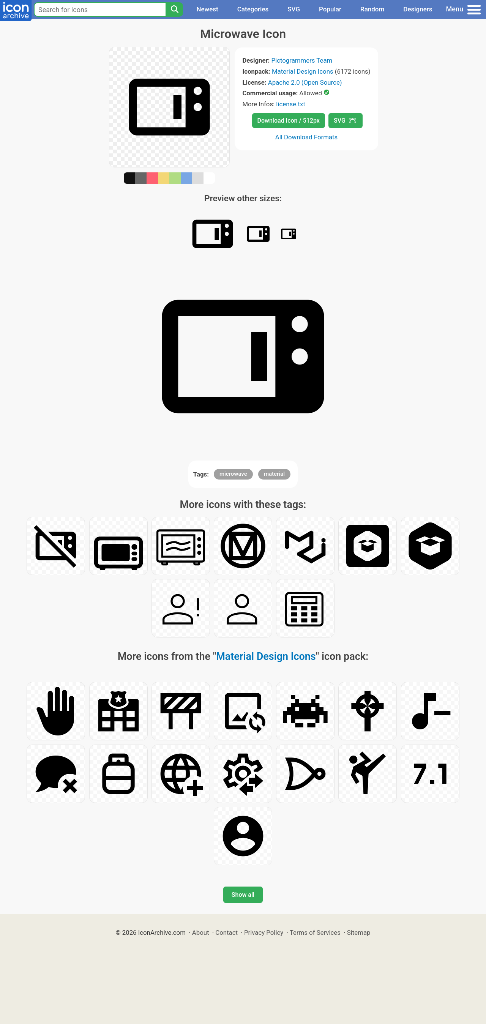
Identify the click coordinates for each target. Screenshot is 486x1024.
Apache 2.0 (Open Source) (305, 82)
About (200, 932)
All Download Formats (306, 137)
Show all (243, 894)
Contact (226, 932)
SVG (293, 9)
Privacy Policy (263, 932)
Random (372, 9)
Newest (207, 9)
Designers (417, 9)
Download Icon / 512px (288, 120)
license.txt (290, 104)
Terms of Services (315, 932)
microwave (233, 473)
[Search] (174, 9)
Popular (330, 9)
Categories (253, 9)
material (274, 473)
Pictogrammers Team (302, 60)
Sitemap (359, 932)
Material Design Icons (302, 71)
